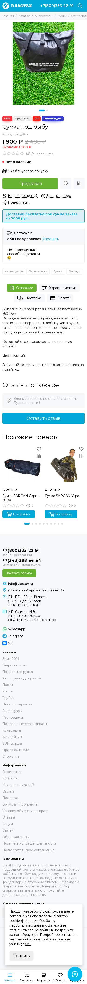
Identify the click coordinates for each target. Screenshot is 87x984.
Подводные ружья (17, 672)
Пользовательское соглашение (28, 850)
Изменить (50, 239)
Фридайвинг (12, 737)
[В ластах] (17, 5)
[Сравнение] (79, 183)
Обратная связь (15, 837)
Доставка (29, 298)
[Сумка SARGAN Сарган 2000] (22, 465)
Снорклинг (11, 756)
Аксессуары (44, 15)
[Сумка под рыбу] (43, 63)
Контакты (10, 778)
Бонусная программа (20, 804)
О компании (12, 772)
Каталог (24, 15)
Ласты (7, 685)
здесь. (26, 944)
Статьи (7, 830)
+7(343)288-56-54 (21, 560)
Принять (21, 956)
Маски (7, 691)
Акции (7, 824)
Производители (15, 750)
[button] (42, 110)
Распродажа (38, 271)
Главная (8, 15)
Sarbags (74, 271)
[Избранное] (65, 183)
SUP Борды (12, 743)
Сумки (62, 15)
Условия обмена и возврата (25, 811)
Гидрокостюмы (14, 665)
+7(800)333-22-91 (57, 6)
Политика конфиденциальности (29, 843)
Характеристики (59, 288)
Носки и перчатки (17, 704)
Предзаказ (30, 183)
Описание (22, 288)
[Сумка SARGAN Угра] (65, 465)
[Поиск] (80, 6)
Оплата (60, 298)
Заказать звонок (19, 573)
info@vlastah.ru (20, 584)
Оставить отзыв (44, 418)
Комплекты (11, 730)
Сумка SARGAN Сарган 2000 (21, 498)
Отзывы (8, 817)
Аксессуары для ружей (21, 678)
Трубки (8, 698)
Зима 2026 (10, 659)
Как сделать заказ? (18, 785)
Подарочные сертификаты (24, 724)
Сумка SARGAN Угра (62, 496)
